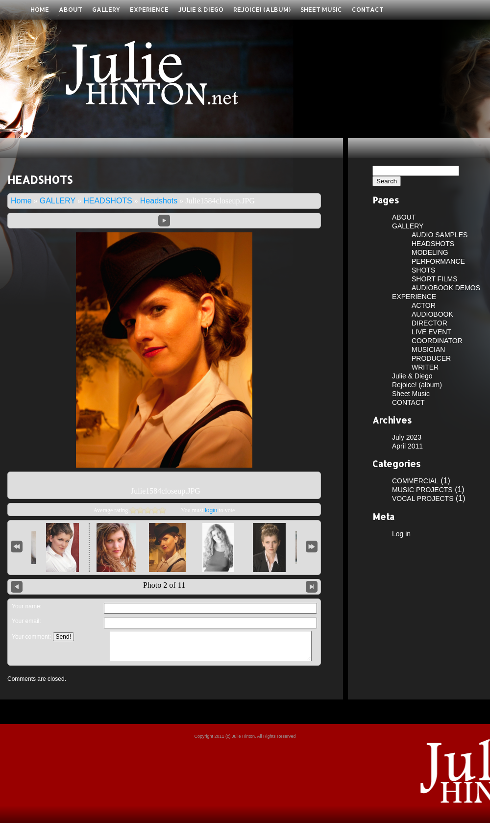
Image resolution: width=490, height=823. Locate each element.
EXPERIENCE (149, 9)
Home (39, 9)
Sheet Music (321, 9)
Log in (401, 534)
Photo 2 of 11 (164, 585)
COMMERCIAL (415, 481)
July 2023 (406, 437)
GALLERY (106, 9)
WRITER (425, 367)
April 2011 (407, 446)
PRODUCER (431, 358)
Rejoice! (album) (262, 9)
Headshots (159, 201)
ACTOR (424, 305)
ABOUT (70, 9)
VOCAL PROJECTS (423, 498)
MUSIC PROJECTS (422, 490)
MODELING (430, 252)
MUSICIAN (428, 349)
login (211, 510)
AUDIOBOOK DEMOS (446, 288)
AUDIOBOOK (432, 314)
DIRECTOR (429, 323)
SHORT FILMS (435, 279)
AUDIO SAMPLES (439, 235)
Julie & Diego (200, 9)
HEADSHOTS (107, 201)
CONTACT (368, 9)
